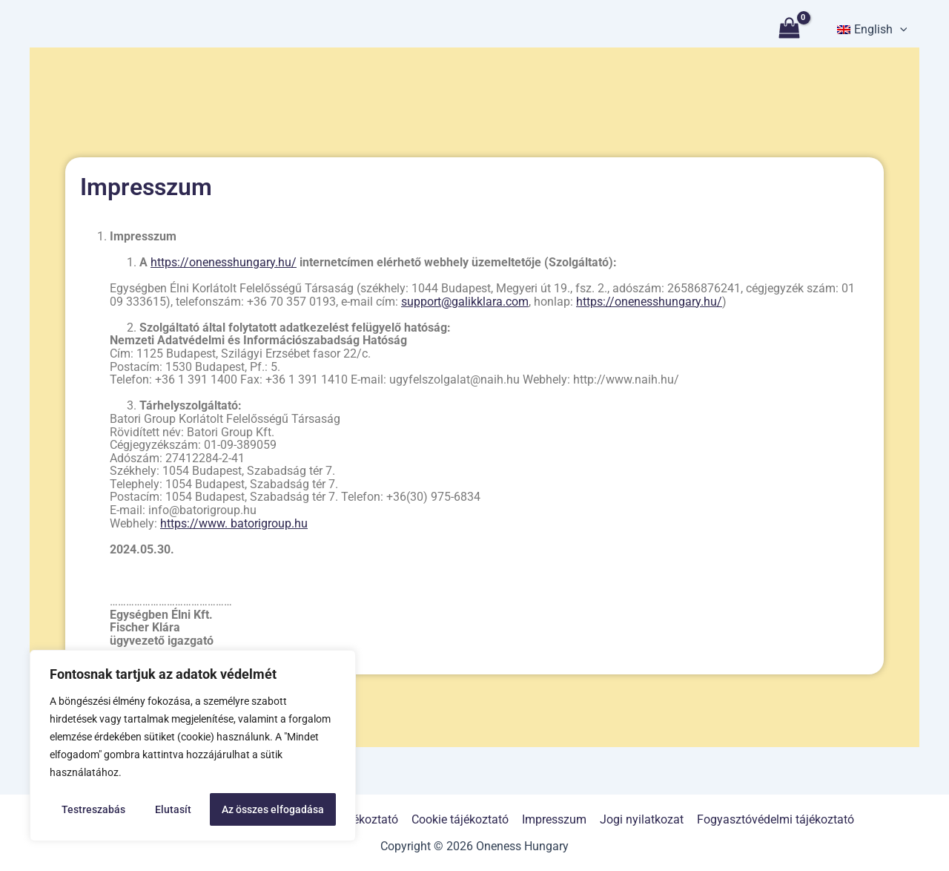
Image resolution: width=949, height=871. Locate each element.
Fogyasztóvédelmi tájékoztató (771, 819)
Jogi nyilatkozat (639, 819)
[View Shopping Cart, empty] (790, 30)
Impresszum (553, 819)
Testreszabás (93, 809)
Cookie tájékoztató (460, 819)
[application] (900, 29)
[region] (193, 745)
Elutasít (173, 809)
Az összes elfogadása (273, 809)
